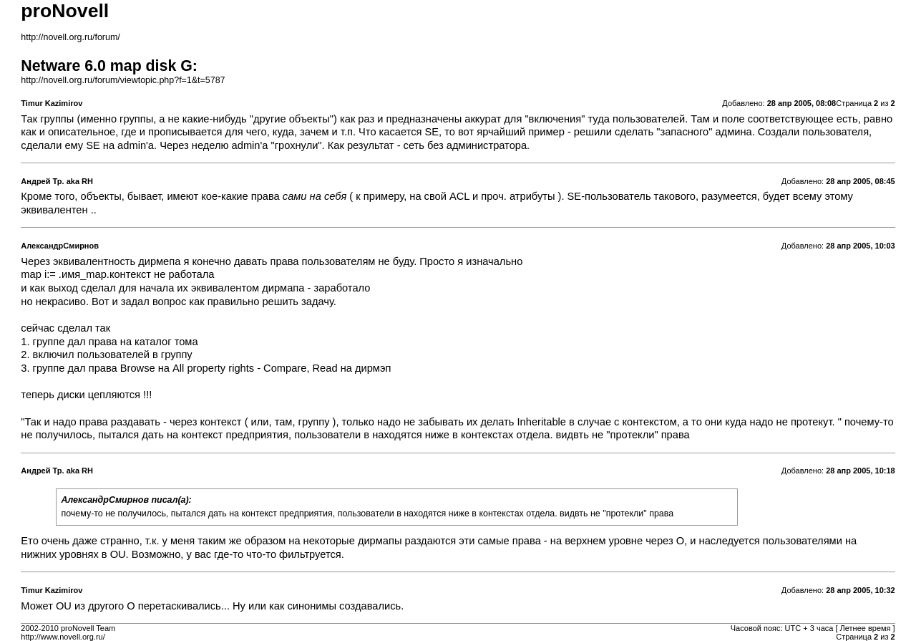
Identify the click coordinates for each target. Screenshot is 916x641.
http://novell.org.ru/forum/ (70, 37)
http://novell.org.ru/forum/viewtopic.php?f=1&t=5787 (123, 80)
